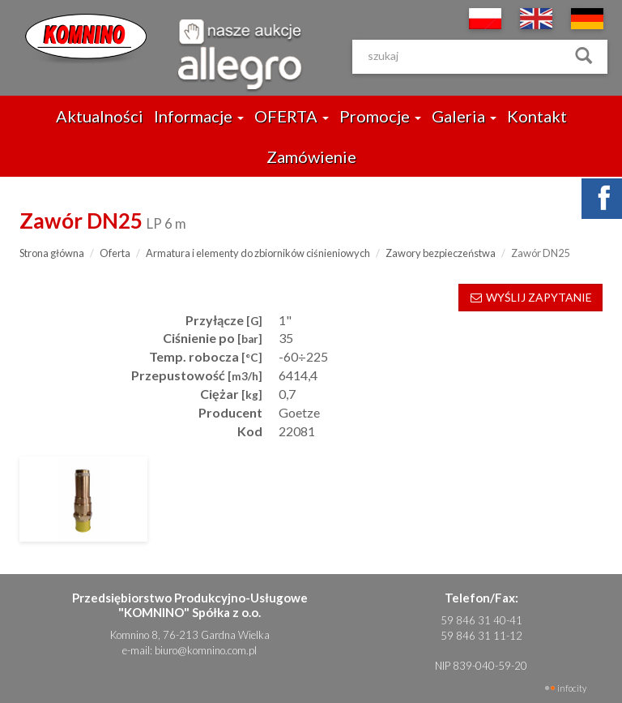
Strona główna (51, 252)
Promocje (380, 116)
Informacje (199, 116)
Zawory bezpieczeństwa (441, 252)
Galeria (464, 116)
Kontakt (537, 116)
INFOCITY (571, 688)
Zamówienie (311, 156)
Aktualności (99, 116)
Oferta (115, 252)
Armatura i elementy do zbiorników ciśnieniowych (258, 252)
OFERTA (291, 116)
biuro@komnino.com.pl (206, 650)
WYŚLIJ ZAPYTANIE (530, 297)
